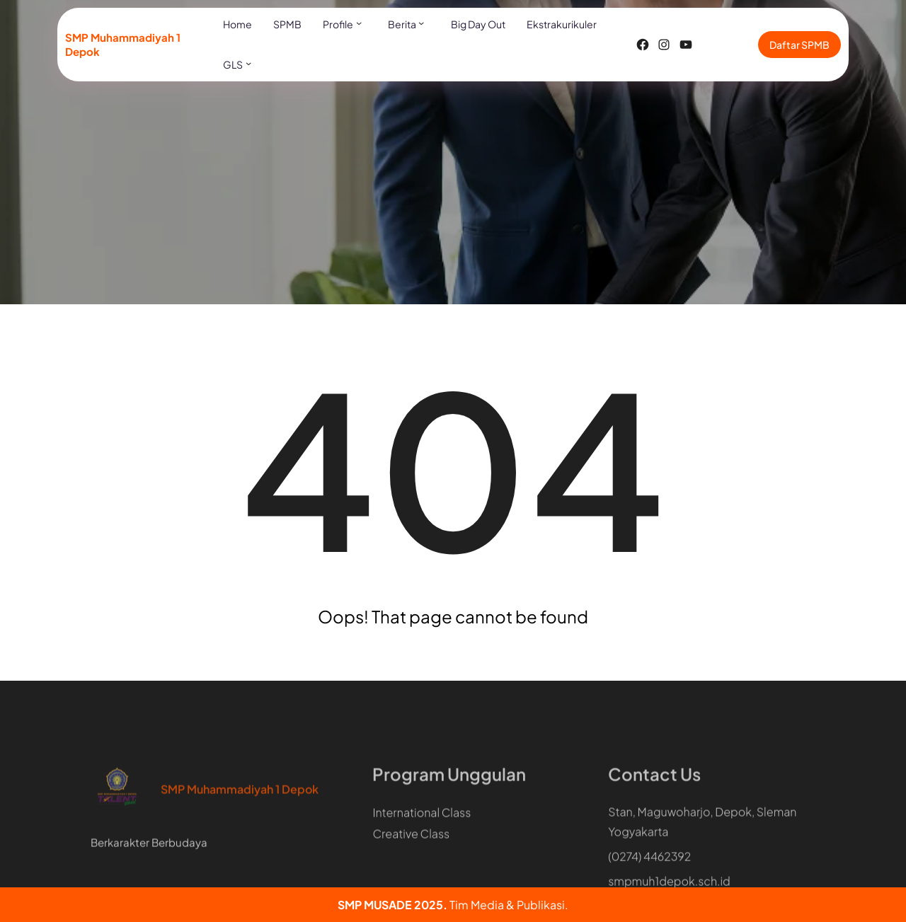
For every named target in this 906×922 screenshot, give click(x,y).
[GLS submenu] (248, 63)
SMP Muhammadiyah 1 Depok (240, 816)
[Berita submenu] (421, 22)
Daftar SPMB (799, 44)
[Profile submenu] (359, 22)
